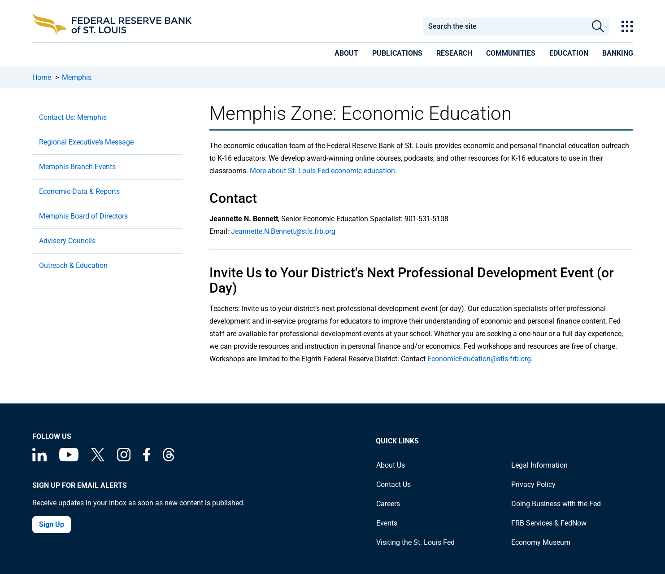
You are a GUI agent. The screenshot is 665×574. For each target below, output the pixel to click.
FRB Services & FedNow (549, 523)
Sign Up (51, 524)
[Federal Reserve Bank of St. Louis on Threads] (168, 459)
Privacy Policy (533, 484)
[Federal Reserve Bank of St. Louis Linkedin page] (39, 459)
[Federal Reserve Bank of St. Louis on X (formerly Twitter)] (97, 459)
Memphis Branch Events (77, 166)
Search (598, 26)
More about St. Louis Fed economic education (322, 171)
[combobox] (505, 26)
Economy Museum (540, 542)
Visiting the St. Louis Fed (415, 542)
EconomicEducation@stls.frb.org (479, 359)
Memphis (76, 77)
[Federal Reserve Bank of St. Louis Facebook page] (146, 459)
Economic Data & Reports (79, 191)
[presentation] (346, 54)
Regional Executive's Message (86, 142)
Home (41, 77)
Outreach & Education (73, 265)
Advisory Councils (67, 241)
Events (386, 523)
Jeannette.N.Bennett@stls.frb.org (283, 231)
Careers (388, 504)
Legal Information (539, 465)
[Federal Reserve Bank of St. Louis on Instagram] (123, 459)
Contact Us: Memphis (73, 117)
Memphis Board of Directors (83, 216)
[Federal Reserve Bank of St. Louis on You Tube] (68, 459)
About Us (390, 465)
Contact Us (393, 484)
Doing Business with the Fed (556, 504)
